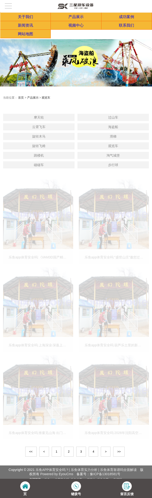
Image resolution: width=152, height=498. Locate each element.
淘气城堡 (113, 155)
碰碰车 (39, 165)
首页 (21, 97)
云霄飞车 (39, 127)
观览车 (46, 97)
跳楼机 (39, 155)
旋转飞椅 (39, 146)
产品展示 (76, 17)
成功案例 (126, 17)
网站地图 (25, 34)
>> (119, 451)
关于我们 (25, 17)
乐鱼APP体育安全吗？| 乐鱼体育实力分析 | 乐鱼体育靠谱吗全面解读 (86, 470)
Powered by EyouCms (56, 474)
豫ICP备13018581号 (105, 474)
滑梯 (113, 136)
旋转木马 (39, 136)
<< (31, 451)
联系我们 (126, 25)
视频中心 (76, 25)
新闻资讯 (25, 25)
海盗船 (113, 127)
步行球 (113, 165)
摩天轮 (39, 117)
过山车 (113, 117)
